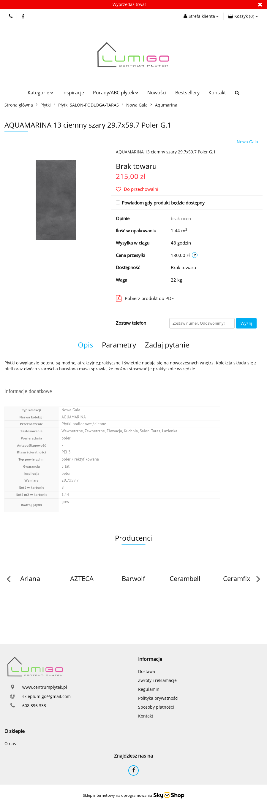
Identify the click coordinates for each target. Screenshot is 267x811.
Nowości (156, 92)
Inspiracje (73, 92)
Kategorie (40, 92)
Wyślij (246, 323)
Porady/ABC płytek (115, 92)
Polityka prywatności (158, 698)
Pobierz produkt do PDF (145, 298)
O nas (10, 743)
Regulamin (148, 689)
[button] (243, 16)
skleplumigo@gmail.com (46, 696)
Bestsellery (187, 92)
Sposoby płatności (156, 707)
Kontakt (217, 92)
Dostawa (146, 671)
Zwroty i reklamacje (157, 680)
